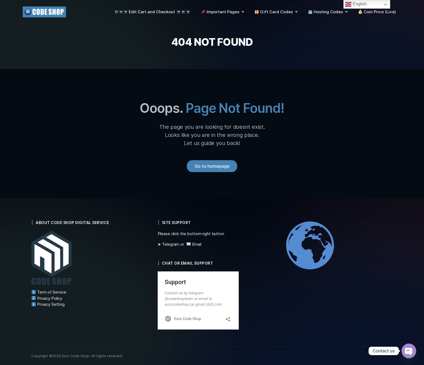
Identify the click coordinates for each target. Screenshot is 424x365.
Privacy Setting (48, 304)
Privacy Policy (47, 298)
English (356, 4)
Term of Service (49, 292)
